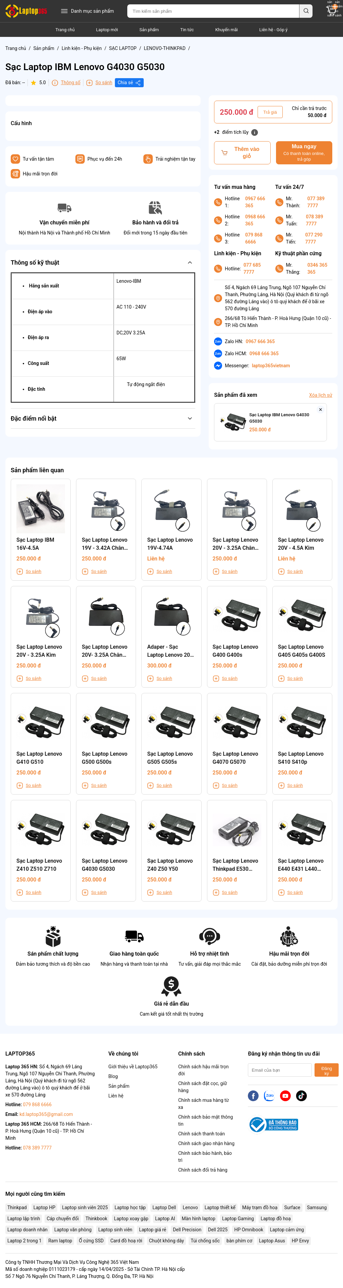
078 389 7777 (314, 220)
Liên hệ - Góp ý (273, 29)
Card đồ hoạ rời (126, 1240)
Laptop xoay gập (131, 1218)
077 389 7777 (316, 202)
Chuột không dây (166, 1240)
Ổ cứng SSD (91, 1240)
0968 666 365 (255, 220)
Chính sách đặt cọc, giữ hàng (202, 1087)
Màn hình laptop (198, 1218)
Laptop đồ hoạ (276, 1218)
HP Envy (300, 1240)
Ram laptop (60, 1240)
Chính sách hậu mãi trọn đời (203, 1070)
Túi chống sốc (205, 1240)
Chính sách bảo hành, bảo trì (205, 1156)
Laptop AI (165, 1218)
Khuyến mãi (226, 29)
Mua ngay (304, 153)
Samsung (317, 1207)
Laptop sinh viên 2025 (85, 1207)
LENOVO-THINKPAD (164, 48)
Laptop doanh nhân (27, 1229)
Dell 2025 (217, 1229)
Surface (292, 1207)
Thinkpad (17, 1207)
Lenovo (190, 1207)
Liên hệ (116, 1095)
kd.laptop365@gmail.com (46, 1114)
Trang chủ (65, 29)
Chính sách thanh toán (201, 1133)
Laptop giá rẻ (152, 1229)
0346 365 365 (317, 268)
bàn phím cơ (239, 1240)
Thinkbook (96, 1218)
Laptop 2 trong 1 (24, 1240)
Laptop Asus (272, 1240)
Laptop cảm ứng (287, 1229)
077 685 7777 (252, 268)
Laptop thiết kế (220, 1207)
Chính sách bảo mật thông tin (205, 1120)
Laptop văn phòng (72, 1229)
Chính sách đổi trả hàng (202, 1170)
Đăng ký (326, 1071)
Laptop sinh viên (115, 1229)
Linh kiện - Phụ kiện (82, 48)
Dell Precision (187, 1229)
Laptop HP (44, 1207)
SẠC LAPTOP (122, 48)
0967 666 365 (255, 202)
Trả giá (270, 112)
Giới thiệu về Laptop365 (133, 1066)
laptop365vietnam (271, 365)
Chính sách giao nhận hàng (206, 1143)
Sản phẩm (149, 29)
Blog (113, 1076)
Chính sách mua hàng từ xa (203, 1103)
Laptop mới (107, 29)
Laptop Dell (164, 1207)
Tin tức (187, 29)
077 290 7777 (313, 238)
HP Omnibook (248, 1229)
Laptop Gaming (238, 1218)
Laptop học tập (130, 1207)
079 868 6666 (253, 238)
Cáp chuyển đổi (63, 1218)
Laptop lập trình (23, 1218)
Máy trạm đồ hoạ (259, 1207)
